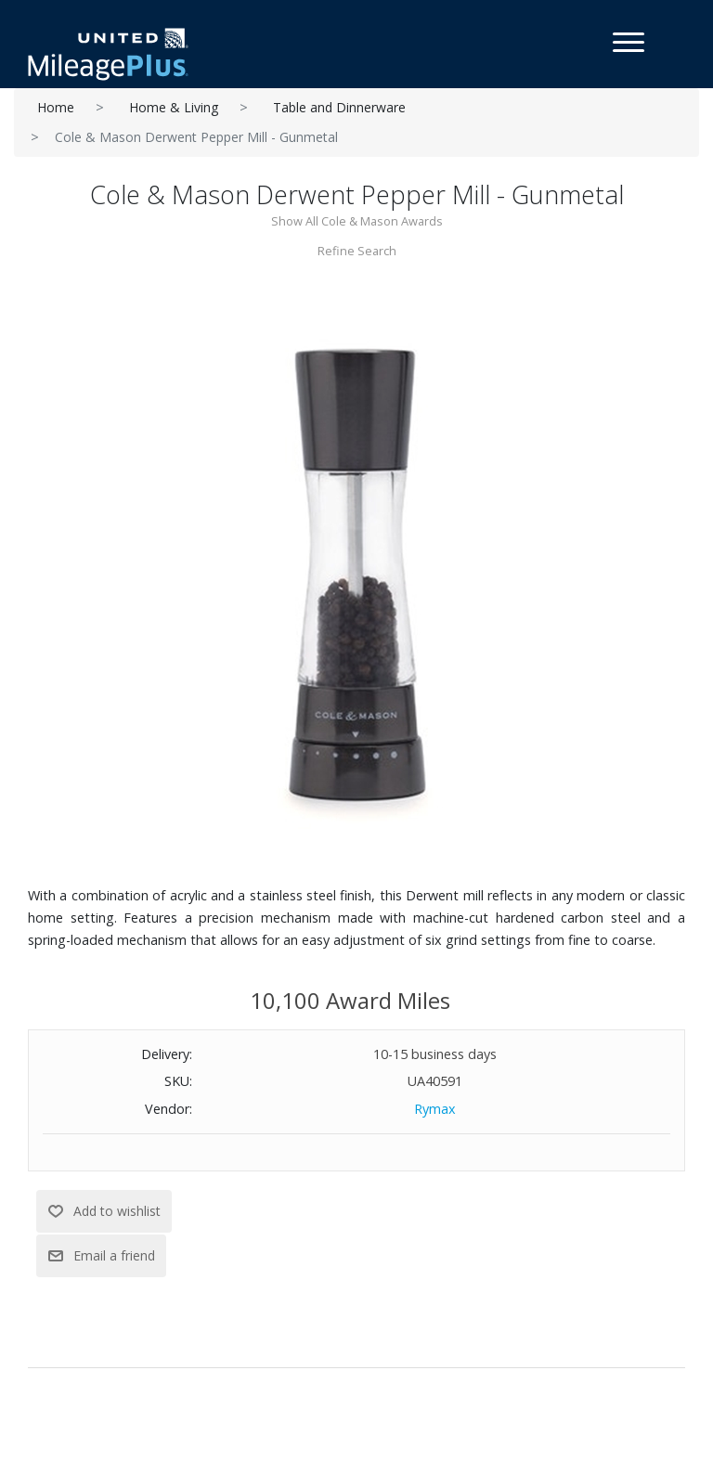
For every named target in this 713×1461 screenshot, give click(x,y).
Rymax (435, 1109)
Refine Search (357, 250)
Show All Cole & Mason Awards (357, 221)
